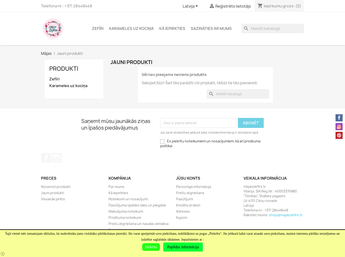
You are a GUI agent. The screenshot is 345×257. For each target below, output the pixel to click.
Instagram (56, 158)
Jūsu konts (188, 178)
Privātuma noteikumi (125, 217)
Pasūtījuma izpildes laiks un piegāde (137, 205)
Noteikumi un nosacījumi (128, 199)
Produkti (63, 69)
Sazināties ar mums (211, 28)
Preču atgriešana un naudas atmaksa (138, 223)
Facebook (46, 158)
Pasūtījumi (184, 199)
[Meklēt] (272, 28)
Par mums (116, 186)
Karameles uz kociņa (131, 28)
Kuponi (181, 217)
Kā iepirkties (172, 28)
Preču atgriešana (190, 193)
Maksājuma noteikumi (126, 211)
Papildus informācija (183, 247)
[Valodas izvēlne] (191, 6)
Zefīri (98, 28)
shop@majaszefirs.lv (285, 215)
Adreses (183, 211)
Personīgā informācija (193, 186)
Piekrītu (151, 247)
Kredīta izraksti (188, 205)
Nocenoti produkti (55, 186)
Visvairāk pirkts (53, 199)
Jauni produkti (52, 193)
